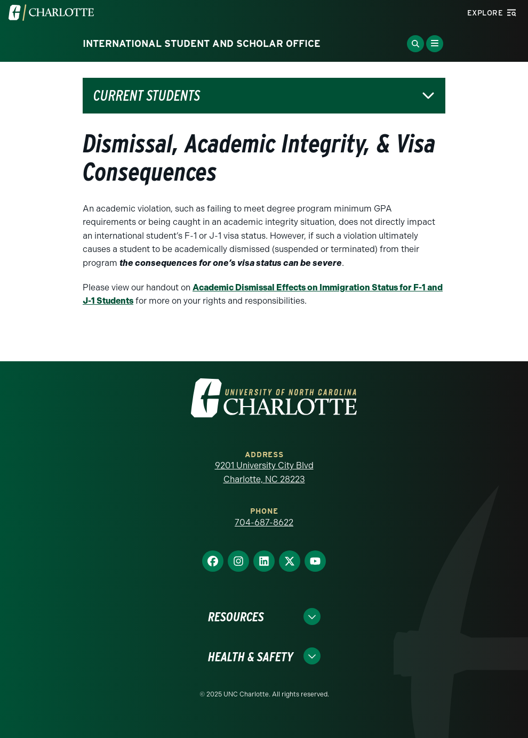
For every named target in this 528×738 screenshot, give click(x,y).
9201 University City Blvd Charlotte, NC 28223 (264, 472)
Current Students (146, 95)
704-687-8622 (264, 522)
